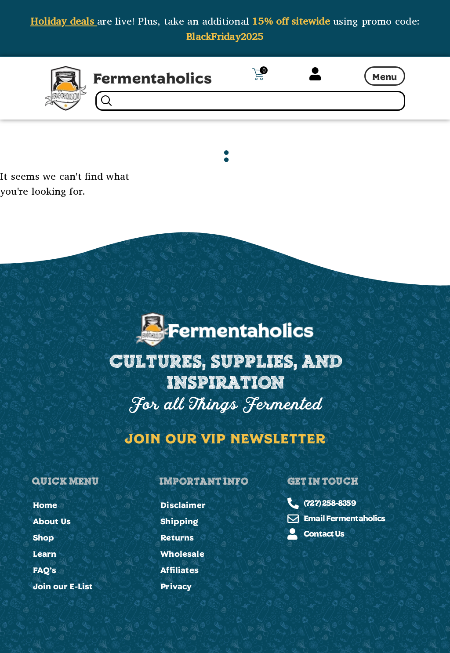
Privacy (176, 586)
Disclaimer (183, 505)
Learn (45, 554)
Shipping (179, 521)
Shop (43, 537)
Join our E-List (63, 586)
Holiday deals (63, 20)
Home (45, 505)
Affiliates (179, 570)
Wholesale (182, 554)
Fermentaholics (152, 77)
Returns (177, 537)
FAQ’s (45, 570)
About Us (52, 521)
